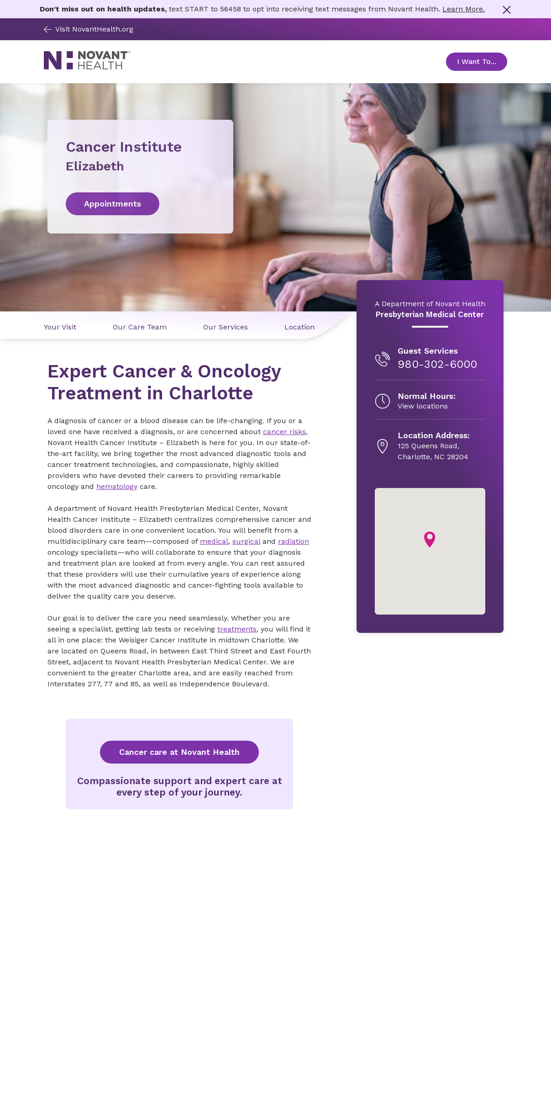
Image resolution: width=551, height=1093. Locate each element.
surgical (246, 541)
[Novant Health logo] (87, 67)
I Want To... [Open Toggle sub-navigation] (482, 61)
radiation (293, 541)
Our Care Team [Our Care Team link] (140, 327)
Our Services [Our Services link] (225, 327)
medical (214, 541)
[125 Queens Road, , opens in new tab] (434, 446)
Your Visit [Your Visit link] (60, 327)
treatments (237, 629)
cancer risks (284, 431)
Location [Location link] (299, 327)
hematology (116, 486)
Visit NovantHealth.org (88, 29)
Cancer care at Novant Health (179, 752)
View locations (423, 406)
